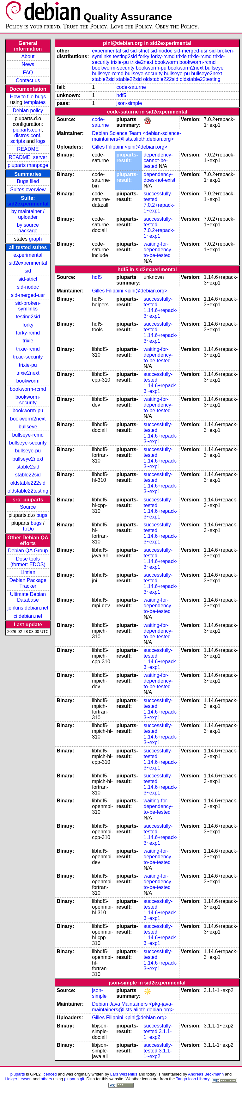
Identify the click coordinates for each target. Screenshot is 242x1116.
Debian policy (28, 110)
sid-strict (28, 279)
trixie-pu (28, 365)
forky (27, 325)
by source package (28, 227)
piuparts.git (74, 1078)
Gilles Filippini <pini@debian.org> (129, 147)
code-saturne (131, 87)
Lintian (28, 572)
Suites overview (27, 189)
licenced (49, 1074)
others (46, 1078)
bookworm (27, 380)
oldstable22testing (28, 491)
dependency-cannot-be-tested (158, 160)
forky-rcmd (28, 332)
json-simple (129, 103)
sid (28, 270)
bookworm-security (27, 399)
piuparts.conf (27, 129)
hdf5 (121, 95)
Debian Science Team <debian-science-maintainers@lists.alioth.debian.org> (136, 136)
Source (28, 507)
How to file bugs (28, 96)
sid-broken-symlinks (27, 305)
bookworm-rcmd (28, 389)
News (27, 64)
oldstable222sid (27, 483)
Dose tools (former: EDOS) (27, 561)
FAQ (28, 72)
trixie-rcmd (28, 349)
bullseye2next (27, 459)
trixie (27, 340)
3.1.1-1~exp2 (158, 1034)
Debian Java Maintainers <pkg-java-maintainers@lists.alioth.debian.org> (133, 1006)
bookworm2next (28, 418)
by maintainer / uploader (28, 214)
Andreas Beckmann (206, 1074)
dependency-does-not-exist (160, 177)
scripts (17, 141)
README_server (28, 157)
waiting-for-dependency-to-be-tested (158, 249)
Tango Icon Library (192, 1078)
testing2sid (28, 316)
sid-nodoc (28, 287)
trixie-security (28, 356)
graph (35, 239)
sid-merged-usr (28, 295)
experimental (27, 255)
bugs (41, 515)
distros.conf (27, 135)
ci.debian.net (28, 616)
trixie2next (27, 373)
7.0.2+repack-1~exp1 (159, 207)
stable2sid (27, 466)
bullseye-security (28, 442)
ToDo (28, 528)
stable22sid (28, 474)
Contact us (28, 80)
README (28, 149)
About (27, 56)
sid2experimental (28, 203)
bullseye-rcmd (28, 435)
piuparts (17, 1074)
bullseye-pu (28, 450)
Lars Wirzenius (123, 1074)
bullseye (28, 426)
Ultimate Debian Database (28, 597)
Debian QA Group (28, 550)
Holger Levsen (18, 1078)
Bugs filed (28, 181)
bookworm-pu (28, 410)
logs (40, 141)
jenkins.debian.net (28, 607)
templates (34, 102)
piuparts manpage (28, 165)
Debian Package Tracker (27, 583)
